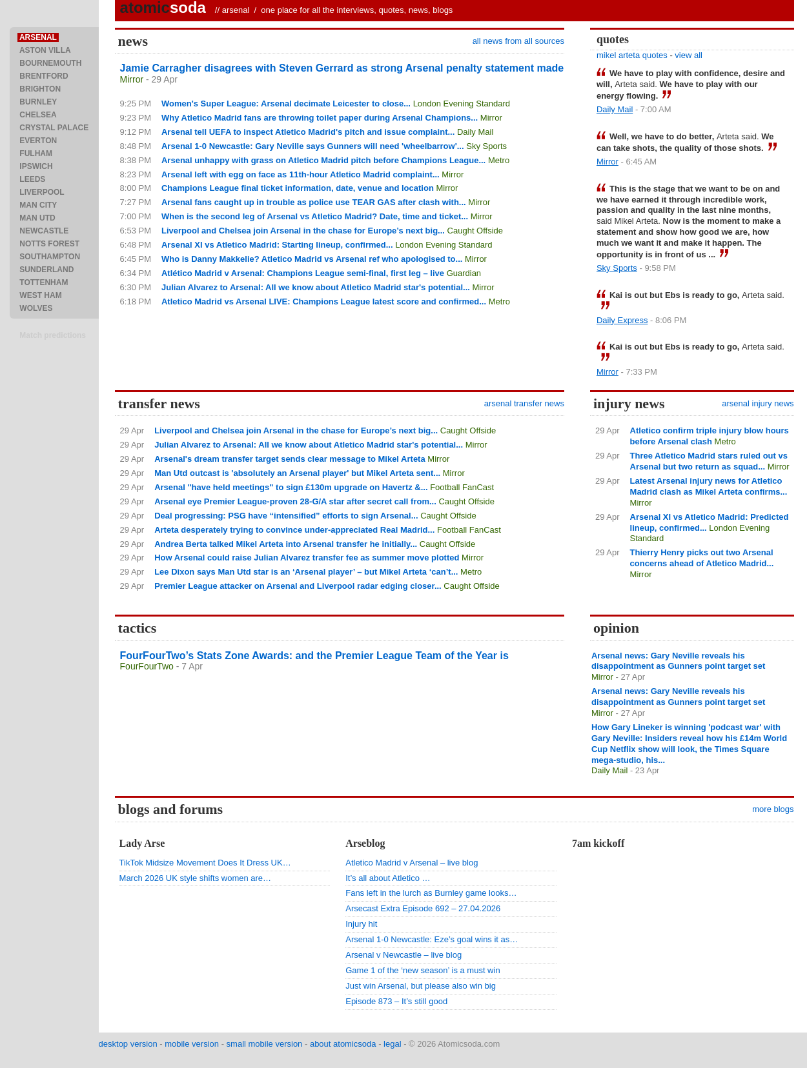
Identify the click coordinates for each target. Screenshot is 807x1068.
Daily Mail (475, 132)
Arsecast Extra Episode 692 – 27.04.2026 (422, 908)
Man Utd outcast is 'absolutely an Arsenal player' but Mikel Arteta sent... (297, 473)
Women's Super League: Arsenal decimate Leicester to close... (286, 103)
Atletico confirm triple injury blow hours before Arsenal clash (709, 436)
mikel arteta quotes (632, 55)
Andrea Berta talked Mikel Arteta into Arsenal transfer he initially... (285, 544)
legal (392, 1044)
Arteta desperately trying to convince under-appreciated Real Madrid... (294, 530)
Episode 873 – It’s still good (396, 1001)
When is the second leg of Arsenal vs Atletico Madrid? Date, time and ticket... (314, 216)
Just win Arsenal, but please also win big (420, 986)
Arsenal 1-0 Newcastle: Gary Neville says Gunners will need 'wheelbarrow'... (312, 146)
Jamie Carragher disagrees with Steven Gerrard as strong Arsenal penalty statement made (342, 68)
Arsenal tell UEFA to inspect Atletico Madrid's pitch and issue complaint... (308, 132)
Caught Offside (475, 230)
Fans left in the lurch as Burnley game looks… (430, 893)
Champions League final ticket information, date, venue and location (297, 188)
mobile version (192, 1044)
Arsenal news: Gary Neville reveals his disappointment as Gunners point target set (678, 661)
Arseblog (365, 843)
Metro (498, 160)
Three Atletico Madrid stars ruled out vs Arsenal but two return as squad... (709, 461)
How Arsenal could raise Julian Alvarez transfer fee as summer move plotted (306, 557)
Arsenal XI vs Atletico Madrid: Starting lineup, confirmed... (277, 245)
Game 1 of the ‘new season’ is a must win (422, 970)
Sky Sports (486, 146)
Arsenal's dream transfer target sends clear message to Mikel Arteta (289, 459)
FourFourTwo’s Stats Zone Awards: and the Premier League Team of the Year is (314, 655)
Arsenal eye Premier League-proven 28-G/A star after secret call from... (295, 501)
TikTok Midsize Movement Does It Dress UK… (205, 862)
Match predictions (52, 335)
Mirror (132, 79)
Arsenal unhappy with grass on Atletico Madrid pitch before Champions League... (323, 160)
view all (688, 55)
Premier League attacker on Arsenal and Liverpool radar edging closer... (298, 586)
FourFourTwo (147, 666)
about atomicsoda (343, 1044)
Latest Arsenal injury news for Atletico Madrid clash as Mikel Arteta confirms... (709, 486)
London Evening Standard (461, 103)
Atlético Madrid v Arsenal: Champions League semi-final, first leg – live (302, 273)
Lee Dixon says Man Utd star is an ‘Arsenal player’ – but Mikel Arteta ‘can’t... (306, 572)
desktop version (128, 1044)
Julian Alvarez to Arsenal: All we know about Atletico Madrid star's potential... (315, 287)
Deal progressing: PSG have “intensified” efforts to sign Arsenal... (286, 515)
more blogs (772, 809)
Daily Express (622, 320)
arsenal (236, 10)
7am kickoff (598, 843)
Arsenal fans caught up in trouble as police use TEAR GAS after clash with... (313, 202)
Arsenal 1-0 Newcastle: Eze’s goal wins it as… (431, 939)
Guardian (464, 273)
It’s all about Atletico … (387, 878)
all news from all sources (518, 41)
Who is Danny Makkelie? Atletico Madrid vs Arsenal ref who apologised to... (311, 259)
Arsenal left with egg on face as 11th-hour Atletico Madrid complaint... (300, 174)
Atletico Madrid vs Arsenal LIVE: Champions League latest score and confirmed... (323, 301)
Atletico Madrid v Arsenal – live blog (411, 862)
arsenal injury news (757, 403)
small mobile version (265, 1044)
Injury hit (361, 924)
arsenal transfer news (524, 403)
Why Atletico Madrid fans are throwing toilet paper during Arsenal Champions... (319, 118)
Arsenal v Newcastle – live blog (403, 955)
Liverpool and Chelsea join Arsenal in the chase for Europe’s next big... (303, 230)
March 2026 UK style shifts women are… (195, 878)
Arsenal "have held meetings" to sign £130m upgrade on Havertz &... (290, 487)
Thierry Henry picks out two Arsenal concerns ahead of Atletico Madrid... (702, 558)
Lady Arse (142, 843)
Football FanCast (462, 487)
